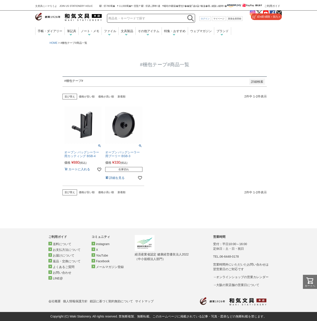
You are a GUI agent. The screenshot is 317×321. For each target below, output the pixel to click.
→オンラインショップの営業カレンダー (241, 277)
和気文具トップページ (233, 301)
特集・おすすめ (175, 31)
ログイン (205, 18)
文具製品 (127, 31)
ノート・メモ (90, 31)
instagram (102, 244)
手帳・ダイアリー (50, 31)
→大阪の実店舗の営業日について (236, 285)
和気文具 (68, 17)
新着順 (121, 96)
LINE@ (58, 278)
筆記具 (71, 31)
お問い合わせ (62, 272)
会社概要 (54, 301)
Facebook (102, 261)
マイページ (218, 18)
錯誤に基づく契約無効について (111, 301)
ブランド (222, 31)
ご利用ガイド (272, 5)
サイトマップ (144, 301)
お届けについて (63, 255)
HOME (53, 42)
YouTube (102, 255)
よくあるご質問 (63, 267)
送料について (62, 244)
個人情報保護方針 (75, 301)
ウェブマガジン (201, 31)
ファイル (110, 31)
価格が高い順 (106, 96)
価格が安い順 (87, 96)
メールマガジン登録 (110, 267)
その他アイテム (148, 31)
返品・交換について (67, 261)
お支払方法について (67, 249)
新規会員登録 (234, 18)
